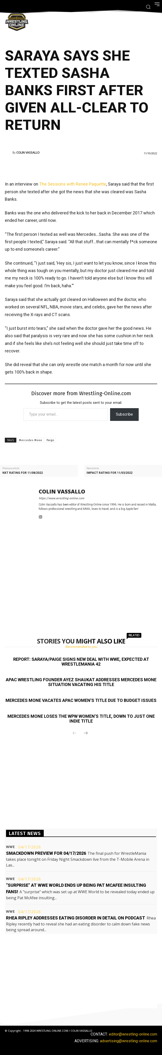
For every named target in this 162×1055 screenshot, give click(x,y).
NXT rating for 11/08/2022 (22, 472)
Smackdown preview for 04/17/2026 (46, 853)
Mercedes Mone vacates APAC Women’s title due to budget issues (81, 700)
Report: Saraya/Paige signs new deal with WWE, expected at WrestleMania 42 (81, 662)
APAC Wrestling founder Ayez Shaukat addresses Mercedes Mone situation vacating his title (81, 682)
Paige (50, 440)
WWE (10, 847)
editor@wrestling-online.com (133, 1034)
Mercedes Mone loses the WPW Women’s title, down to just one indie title (81, 719)
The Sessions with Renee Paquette (72, 184)
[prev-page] (74, 733)
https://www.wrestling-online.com (61, 498)
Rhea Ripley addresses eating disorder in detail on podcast (75, 917)
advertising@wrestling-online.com (128, 1041)
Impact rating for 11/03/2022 (109, 472)
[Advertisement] (74, 167)
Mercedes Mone (30, 440)
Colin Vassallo (28, 152)
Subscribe (124, 414)
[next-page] (86, 733)
